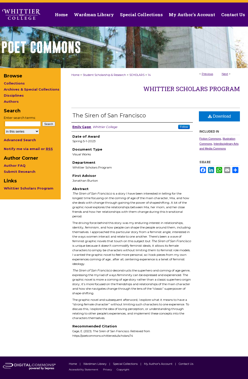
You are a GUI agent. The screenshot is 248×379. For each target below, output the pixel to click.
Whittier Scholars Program (191, 89)
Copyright (123, 369)
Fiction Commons (210, 138)
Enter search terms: (20, 118)
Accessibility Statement (84, 369)
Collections (14, 83)
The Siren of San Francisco (109, 115)
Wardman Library (95, 364)
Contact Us (233, 14)
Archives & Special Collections (31, 89)
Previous (207, 74)
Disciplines (14, 95)
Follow (184, 126)
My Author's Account (158, 364)
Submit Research (19, 172)
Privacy (108, 369)
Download (219, 116)
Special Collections (125, 364)
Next (225, 74)
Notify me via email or (28, 149)
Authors (11, 101)
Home (75, 75)
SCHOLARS (136, 75)
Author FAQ (15, 165)
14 (149, 75)
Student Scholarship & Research (104, 75)
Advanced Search (20, 140)
